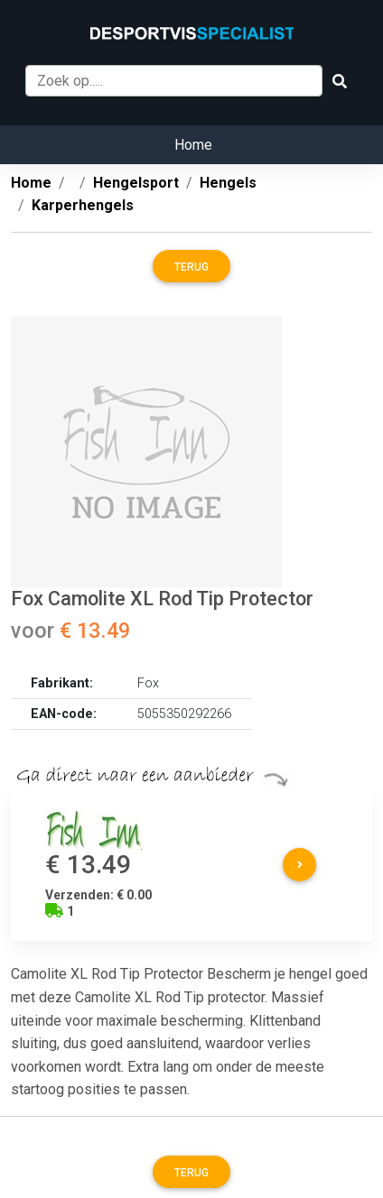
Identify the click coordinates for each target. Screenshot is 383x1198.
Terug (191, 267)
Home (193, 144)
